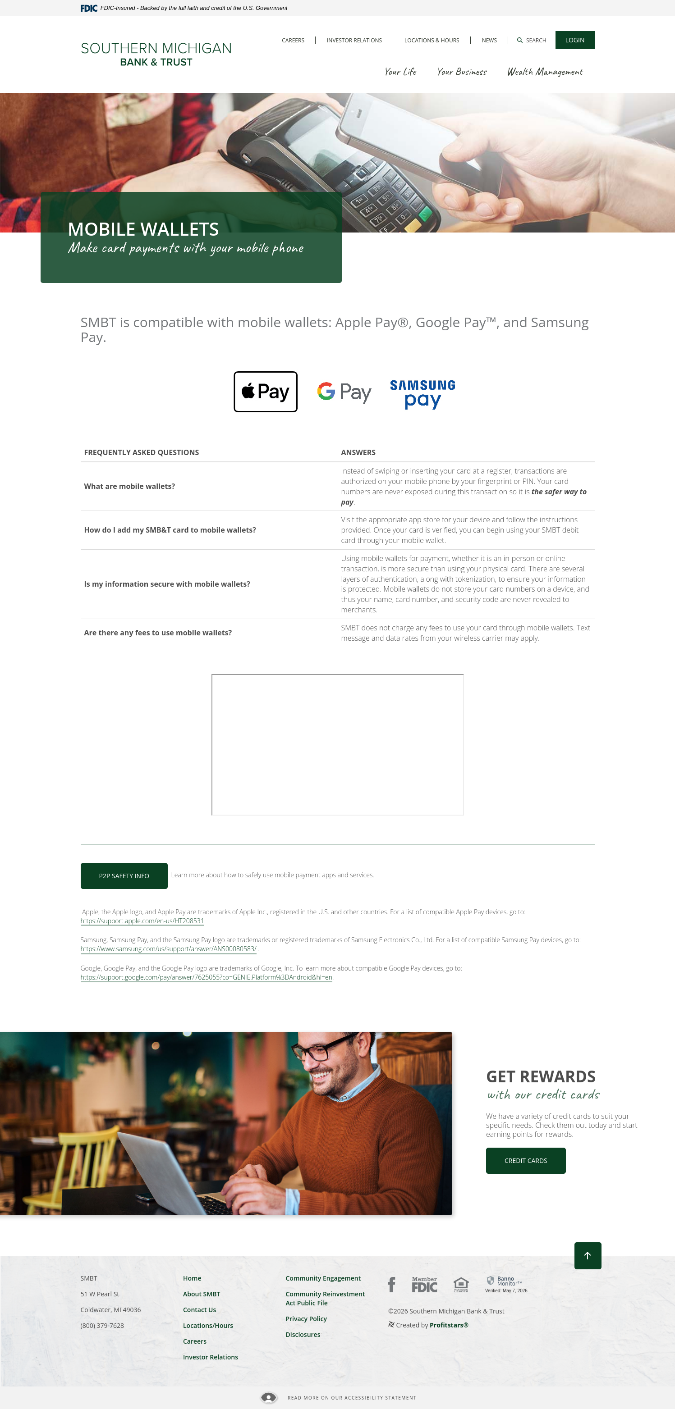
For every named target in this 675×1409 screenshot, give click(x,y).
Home (192, 1278)
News (489, 40)
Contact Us (199, 1309)
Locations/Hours (208, 1325)
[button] (532, 40)
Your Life (399, 71)
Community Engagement (323, 1278)
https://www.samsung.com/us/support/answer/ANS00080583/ (169, 949)
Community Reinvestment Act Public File (325, 1298)
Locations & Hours (431, 40)
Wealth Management (544, 71)
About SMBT (201, 1294)
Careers (293, 40)
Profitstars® (449, 1325)
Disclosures (302, 1334)
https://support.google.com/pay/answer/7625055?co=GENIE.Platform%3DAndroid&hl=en (206, 977)
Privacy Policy (306, 1318)
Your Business (461, 71)
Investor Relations (354, 40)
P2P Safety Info (124, 875)
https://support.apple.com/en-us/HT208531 (142, 921)
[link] (506, 1284)
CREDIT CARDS (526, 1160)
